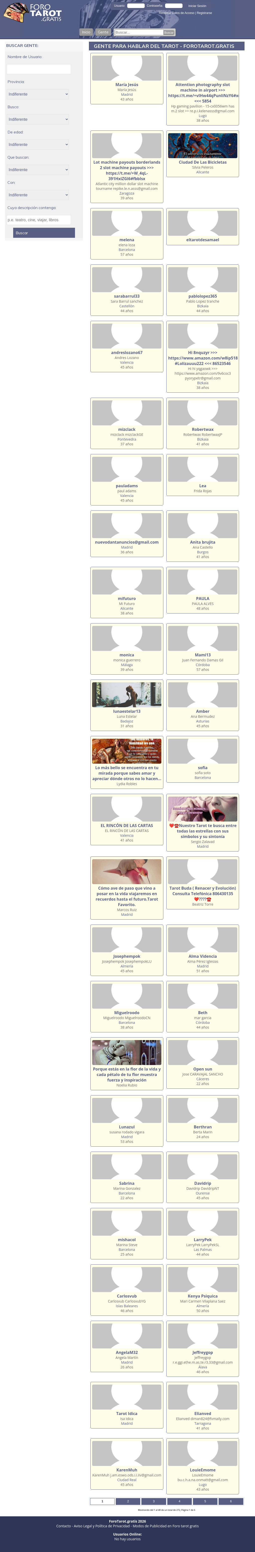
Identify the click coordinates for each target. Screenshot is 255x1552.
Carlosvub (127, 1296)
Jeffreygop (202, 1352)
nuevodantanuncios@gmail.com (127, 542)
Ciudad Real (126, 1479)
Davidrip (202, 1183)
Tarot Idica (126, 1413)
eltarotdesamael (202, 239)
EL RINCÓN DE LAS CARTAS (127, 825)
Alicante (202, 172)
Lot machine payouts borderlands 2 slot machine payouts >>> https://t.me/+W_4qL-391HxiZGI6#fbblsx (126, 170)
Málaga (127, 664)
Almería (127, 966)
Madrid (127, 94)
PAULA (202, 598)
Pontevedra (127, 439)
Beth (202, 1012)
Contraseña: (155, 5)
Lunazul (127, 1127)
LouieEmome (203, 1470)
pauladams (127, 485)
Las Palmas (203, 1249)
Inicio (86, 32)
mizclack (126, 429)
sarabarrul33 (127, 296)
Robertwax (203, 429)
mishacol (127, 1239)
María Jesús (126, 84)
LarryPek (203, 1239)
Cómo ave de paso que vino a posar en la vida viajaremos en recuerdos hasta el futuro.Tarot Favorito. (127, 896)
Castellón (126, 306)
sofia (203, 767)
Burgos (202, 552)
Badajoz (126, 721)
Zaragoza (127, 193)
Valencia (126, 362)
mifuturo (127, 598)
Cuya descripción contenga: (31, 207)
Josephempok (126, 956)
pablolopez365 (203, 296)
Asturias (202, 721)
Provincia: (16, 81)
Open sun (202, 1069)
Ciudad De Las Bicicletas (203, 162)
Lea (202, 485)
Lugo (203, 115)
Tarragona (202, 1423)
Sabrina (126, 1183)
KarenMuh (127, 1470)
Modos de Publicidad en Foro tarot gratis (166, 1526)
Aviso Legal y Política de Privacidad (102, 1526)
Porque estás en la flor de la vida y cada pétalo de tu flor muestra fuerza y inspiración (127, 1074)
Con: (11, 182)
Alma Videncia (203, 956)
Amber (202, 711)
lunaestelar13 (127, 711)
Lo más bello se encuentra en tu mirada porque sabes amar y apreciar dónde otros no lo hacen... (126, 773)
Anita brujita (202, 542)
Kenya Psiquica (203, 1296)
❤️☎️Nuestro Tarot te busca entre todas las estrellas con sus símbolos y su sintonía (203, 831)
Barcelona (127, 249)
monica (127, 655)
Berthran (203, 1127)
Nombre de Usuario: (24, 56)
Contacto (63, 1526)
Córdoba (203, 664)
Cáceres (202, 1078)
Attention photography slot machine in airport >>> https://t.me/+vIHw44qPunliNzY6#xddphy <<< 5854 (209, 93)
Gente (103, 32)
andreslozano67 (126, 352)
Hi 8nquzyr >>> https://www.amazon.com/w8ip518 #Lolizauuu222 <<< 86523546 (203, 358)
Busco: (13, 106)
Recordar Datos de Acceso (177, 13)
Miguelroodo (126, 1012)
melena (126, 239)
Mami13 (203, 655)
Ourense (203, 1193)
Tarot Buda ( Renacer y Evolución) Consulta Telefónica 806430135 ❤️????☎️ (203, 893)
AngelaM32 (127, 1352)
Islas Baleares (127, 1306)
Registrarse (204, 13)
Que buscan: (18, 157)
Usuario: (119, 5)
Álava (202, 1367)
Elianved (202, 1413)
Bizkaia (202, 306)
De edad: (15, 131)
